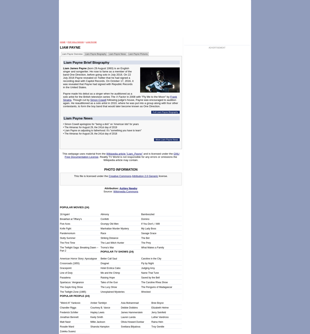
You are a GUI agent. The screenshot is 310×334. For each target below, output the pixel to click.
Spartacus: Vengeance (72, 282)
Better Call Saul (109, 258)
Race (103, 233)
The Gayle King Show (71, 287)
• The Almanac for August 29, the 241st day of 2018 (90, 133)
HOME (62, 42)
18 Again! (65, 214)
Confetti (105, 219)
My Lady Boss (148, 228)
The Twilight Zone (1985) (73, 291)
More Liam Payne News (167, 139)
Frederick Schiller (69, 312)
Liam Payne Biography (95, 54)
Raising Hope (108, 277)
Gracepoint (66, 268)
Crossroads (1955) (69, 263)
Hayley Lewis (97, 312)
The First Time (67, 242)
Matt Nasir (65, 322)
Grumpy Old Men (110, 223)
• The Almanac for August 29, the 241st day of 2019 (90, 127)
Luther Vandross (160, 317)
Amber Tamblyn (98, 303)
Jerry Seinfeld (158, 312)
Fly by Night (147, 263)
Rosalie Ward (67, 326)
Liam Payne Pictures (138, 54)
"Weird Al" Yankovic (70, 303)
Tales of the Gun (109, 282)
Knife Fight (65, 228)
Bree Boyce (157, 303)
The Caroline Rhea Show (154, 282)
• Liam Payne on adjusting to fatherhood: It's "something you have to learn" (102, 130)
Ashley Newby (128, 188)
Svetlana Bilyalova (130, 326)
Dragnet (105, 263)
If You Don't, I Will (150, 223)
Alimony (105, 214)
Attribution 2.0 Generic (145, 176)
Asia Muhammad (130, 303)
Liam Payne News (117, 54)
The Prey (146, 242)
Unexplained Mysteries (113, 291)
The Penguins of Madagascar (156, 287)
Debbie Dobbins (129, 307)
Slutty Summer (68, 238)
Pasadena (65, 277)
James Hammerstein (132, 312)
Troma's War (107, 247)
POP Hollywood (76, 42)
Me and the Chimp (110, 273)
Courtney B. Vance (100, 307)
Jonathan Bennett (69, 317)
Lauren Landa (128, 317)
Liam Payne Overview (72, 54)
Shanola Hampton (99, 326)
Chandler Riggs (68, 307)
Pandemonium (67, 233)
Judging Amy (148, 268)
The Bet (145, 238)
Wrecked (145, 291)
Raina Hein (157, 322)
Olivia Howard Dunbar (132, 322)
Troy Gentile (157, 326)
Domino (145, 219)
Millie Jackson (97, 322)
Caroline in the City (151, 258)
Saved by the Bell (150, 277)
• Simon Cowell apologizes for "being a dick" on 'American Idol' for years (101, 124)
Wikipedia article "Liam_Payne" (124, 153)
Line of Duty (66, 273)
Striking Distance (109, 238)
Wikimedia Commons (125, 191)
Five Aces (65, 223)
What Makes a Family (152, 247)
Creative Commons (120, 176)
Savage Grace (148, 233)
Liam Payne (91, 42)
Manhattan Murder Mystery (115, 228)
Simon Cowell (98, 99)
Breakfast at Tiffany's (71, 219)
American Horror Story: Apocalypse (78, 258)
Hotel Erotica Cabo (111, 268)
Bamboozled (147, 214)
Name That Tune (150, 273)
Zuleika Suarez (68, 331)
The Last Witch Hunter (112, 242)
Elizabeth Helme (160, 307)
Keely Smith (96, 317)
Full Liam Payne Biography (165, 112)
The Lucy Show (109, 287)
